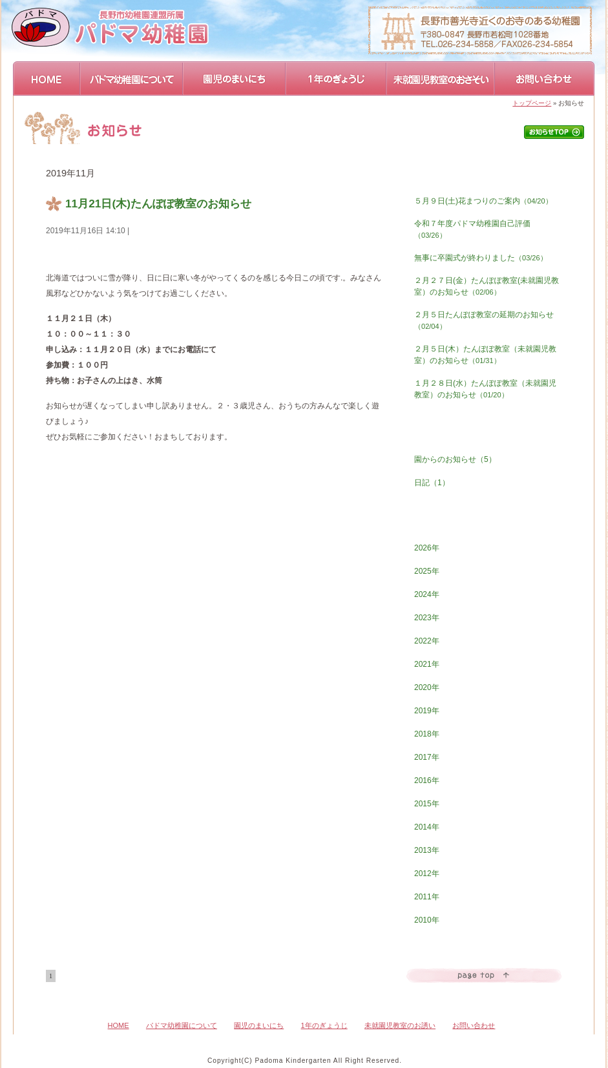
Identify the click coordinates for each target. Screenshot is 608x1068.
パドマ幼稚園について (132, 78)
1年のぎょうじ (336, 78)
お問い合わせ (544, 78)
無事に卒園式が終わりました (480, 257)
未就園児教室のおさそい (441, 78)
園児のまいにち (234, 78)
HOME (47, 78)
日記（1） (432, 482)
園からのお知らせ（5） (455, 459)
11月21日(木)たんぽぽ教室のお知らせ (158, 203)
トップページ (531, 103)
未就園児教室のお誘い (399, 1025)
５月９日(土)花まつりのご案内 (483, 200)
